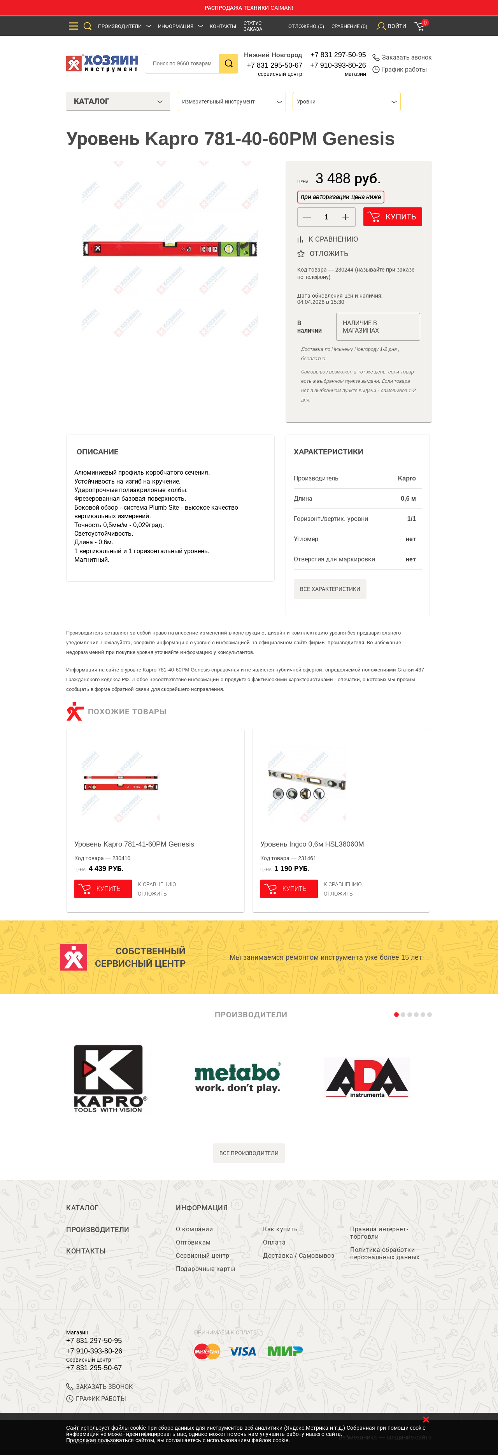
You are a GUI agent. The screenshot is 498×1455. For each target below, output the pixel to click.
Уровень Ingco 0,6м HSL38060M (312, 844)
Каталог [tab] (118, 101)
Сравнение (349, 26)
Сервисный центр (203, 1255)
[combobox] (232, 101)
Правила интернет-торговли (379, 1233)
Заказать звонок (402, 57)
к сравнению (333, 239)
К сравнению (157, 884)
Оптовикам (193, 1242)
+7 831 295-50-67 (275, 65)
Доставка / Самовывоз (298, 1255)
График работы (399, 69)
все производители (249, 1153)
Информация (175, 26)
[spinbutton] (326, 217)
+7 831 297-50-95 (338, 55)
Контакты (223, 26)
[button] (345, 217)
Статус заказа (253, 26)
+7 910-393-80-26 (338, 65)
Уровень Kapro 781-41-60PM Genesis (134, 844)
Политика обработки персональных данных (385, 1253)
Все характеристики (330, 589)
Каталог (82, 1208)
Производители (120, 26)
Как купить (280, 1229)
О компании (194, 1229)
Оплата (274, 1242)
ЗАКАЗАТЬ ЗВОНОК (99, 1386)
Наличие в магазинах (361, 327)
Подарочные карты (205, 1269)
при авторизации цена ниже (341, 197)
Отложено (306, 26)
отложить (329, 254)
